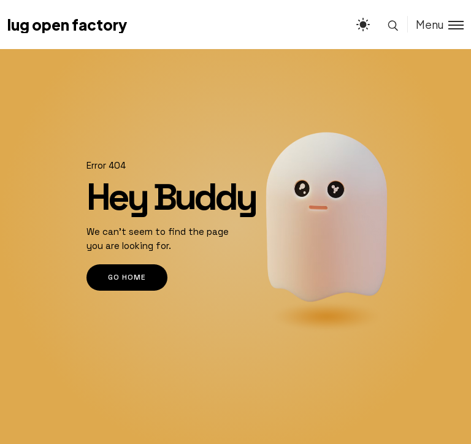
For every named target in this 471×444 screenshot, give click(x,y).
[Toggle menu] (435, 24)
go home (127, 277)
